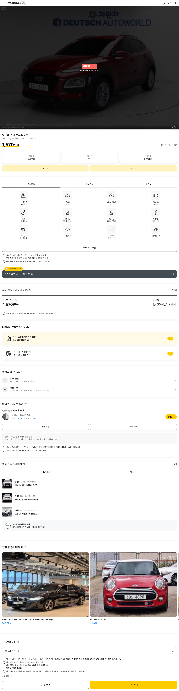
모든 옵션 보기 (89, 248)
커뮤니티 (46, 472)
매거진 (133, 472)
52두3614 (16, 3)
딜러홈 (170, 417)
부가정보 (148, 184)
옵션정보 (31, 184)
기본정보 (89, 184)
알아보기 (89, 338)
